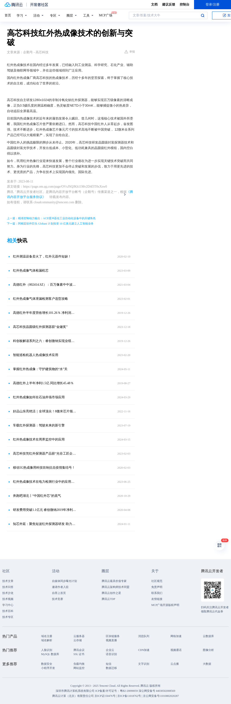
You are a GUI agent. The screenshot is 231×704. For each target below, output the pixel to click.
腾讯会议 (79, 650)
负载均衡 (79, 663)
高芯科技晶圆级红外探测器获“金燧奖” (40, 327)
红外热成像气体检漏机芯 (31, 270)
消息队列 (143, 636)
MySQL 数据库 (50, 654)
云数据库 (208, 636)
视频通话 (176, 650)
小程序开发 (48, 668)
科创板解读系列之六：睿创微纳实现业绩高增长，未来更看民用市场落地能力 (45, 341)
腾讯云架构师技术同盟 (115, 587)
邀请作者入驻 (60, 587)
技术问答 (7, 587)
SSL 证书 (78, 654)
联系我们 (156, 593)
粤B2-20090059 (129, 690)
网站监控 (79, 668)
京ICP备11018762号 (129, 696)
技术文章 (7, 581)
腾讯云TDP (108, 599)
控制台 (184, 4)
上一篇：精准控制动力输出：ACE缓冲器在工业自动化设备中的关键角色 (51, 218)
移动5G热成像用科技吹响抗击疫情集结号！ (44, 467)
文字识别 (143, 663)
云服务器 (79, 636)
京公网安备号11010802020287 (161, 696)
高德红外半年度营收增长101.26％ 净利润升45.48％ (45, 313)
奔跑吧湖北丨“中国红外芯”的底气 (37, 495)
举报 (130, 52)
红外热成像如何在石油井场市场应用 (39, 397)
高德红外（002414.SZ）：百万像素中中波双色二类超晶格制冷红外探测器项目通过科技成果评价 (45, 284)
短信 (108, 663)
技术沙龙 (7, 593)
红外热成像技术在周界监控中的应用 (39, 439)
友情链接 (156, 599)
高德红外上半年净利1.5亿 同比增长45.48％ (43, 383)
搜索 (202, 15)
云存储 (77, 640)
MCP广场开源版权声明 (165, 605)
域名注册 (46, 636)
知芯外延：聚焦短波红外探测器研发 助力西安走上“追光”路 (45, 524)
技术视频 (7, 599)
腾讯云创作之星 (111, 593)
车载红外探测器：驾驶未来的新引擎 (39, 425)
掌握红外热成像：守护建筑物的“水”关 (40, 369)
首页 (8, 15)
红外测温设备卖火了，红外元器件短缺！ (42, 256)
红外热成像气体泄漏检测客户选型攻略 (40, 298)
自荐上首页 (59, 593)
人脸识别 (46, 650)
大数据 (207, 663)
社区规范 (156, 581)
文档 (154, 4)
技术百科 (7, 611)
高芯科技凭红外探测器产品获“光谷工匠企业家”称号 (45, 453)
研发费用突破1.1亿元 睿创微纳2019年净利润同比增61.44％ (45, 510)
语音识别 (111, 654)
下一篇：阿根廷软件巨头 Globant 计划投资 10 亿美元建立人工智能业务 (50, 223)
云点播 (174, 663)
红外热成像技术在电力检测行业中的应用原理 (45, 481)
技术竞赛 (57, 599)
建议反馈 (168, 4)
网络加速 (176, 636)
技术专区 (7, 617)
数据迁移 (111, 668)
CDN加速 (143, 650)
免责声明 (156, 587)
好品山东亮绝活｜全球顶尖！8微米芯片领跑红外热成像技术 (45, 411)
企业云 (110, 650)
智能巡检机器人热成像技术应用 (35, 355)
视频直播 (111, 640)
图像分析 (208, 650)
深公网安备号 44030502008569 (157, 690)
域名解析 (46, 640)
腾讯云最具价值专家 (114, 581)
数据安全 (46, 663)
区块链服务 (113, 636)
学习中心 (7, 605)
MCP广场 (105, 15)
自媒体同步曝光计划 (64, 581)
